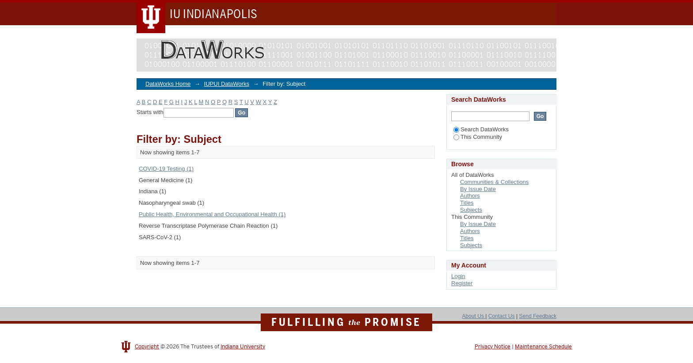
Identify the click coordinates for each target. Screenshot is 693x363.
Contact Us (501, 316)
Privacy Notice (492, 346)
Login (458, 276)
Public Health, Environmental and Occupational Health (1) (212, 214)
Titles (467, 202)
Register (461, 283)
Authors (470, 195)
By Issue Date (478, 189)
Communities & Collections (494, 182)
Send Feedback (537, 316)
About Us (473, 316)
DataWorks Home (167, 83)
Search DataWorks (481, 129)
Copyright (147, 346)
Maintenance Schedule (543, 346)
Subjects (471, 209)
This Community (477, 137)
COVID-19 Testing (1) (166, 168)
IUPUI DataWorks (226, 83)
